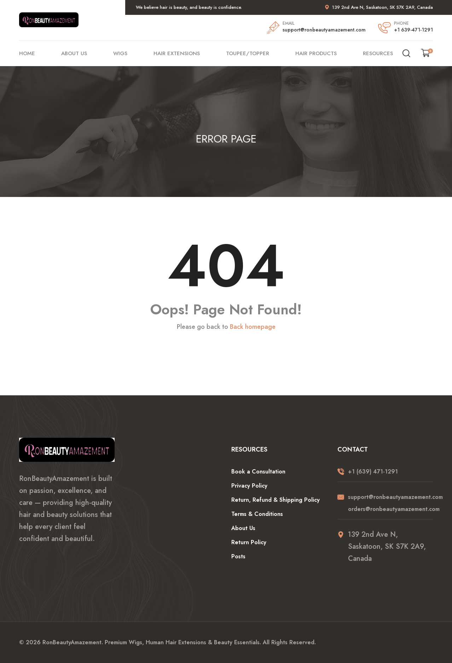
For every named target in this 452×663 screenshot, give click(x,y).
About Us (74, 53)
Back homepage (253, 327)
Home (27, 53)
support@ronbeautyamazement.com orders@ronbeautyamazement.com (390, 503)
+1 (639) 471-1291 (373, 471)
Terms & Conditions (257, 514)
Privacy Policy (249, 486)
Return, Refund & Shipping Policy (275, 500)
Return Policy (248, 542)
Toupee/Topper (247, 53)
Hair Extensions (176, 53)
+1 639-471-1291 (413, 30)
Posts (238, 556)
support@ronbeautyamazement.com (324, 30)
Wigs (120, 53)
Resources (378, 53)
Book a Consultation (258, 471)
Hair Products (316, 53)
